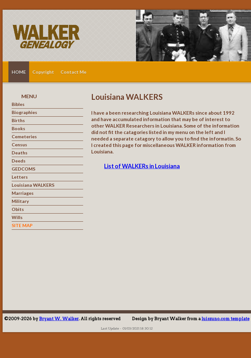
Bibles (18, 104)
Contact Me (73, 72)
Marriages (23, 193)
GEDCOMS (23, 169)
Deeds (19, 161)
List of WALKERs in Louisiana (142, 166)
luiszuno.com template (225, 318)
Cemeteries (24, 136)
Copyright (43, 72)
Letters (20, 177)
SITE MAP (22, 225)
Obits (18, 209)
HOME (19, 72)
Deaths (19, 153)
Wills (17, 217)
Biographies (24, 112)
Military (20, 201)
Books (18, 128)
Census (19, 144)
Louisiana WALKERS (33, 185)
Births (18, 120)
